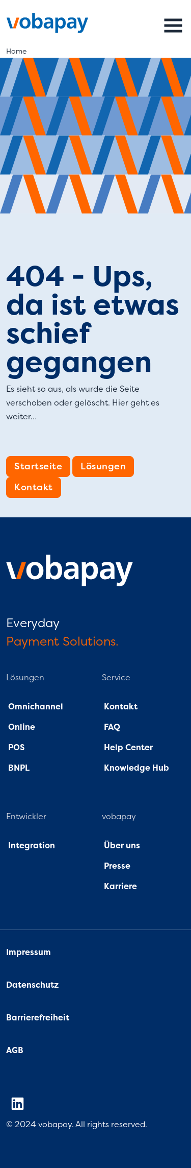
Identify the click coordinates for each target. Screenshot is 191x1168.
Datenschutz (33, 985)
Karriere (120, 886)
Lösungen (103, 466)
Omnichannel (35, 706)
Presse (117, 866)
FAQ (111, 727)
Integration (31, 845)
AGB (14, 1050)
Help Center (128, 747)
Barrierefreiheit (37, 1017)
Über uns (121, 845)
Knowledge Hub (136, 768)
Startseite (38, 466)
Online (20, 727)
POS (16, 747)
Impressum (28, 952)
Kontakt (33, 487)
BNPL (19, 768)
